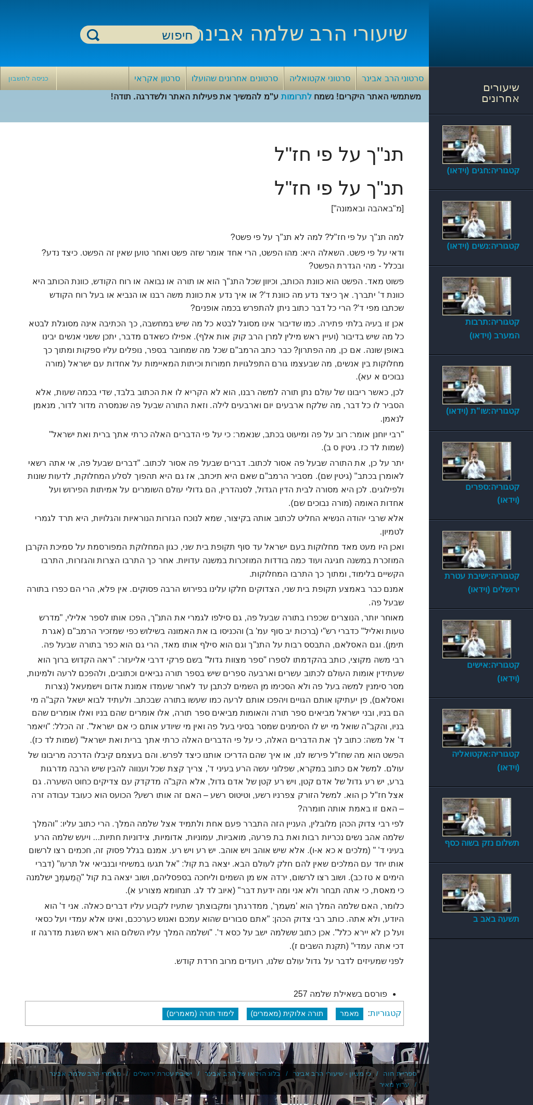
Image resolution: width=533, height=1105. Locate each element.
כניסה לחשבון (28, 78)
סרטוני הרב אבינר (393, 78)
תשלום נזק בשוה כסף (482, 843)
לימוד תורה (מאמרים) (200, 1013)
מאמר (349, 1013)
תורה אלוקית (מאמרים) (287, 1013)
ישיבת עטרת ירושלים (162, 1073)
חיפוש (93, 34)
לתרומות (296, 96)
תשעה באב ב (496, 919)
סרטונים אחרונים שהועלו (235, 78)
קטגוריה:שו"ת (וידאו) (482, 411)
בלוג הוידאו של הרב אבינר (243, 1073)
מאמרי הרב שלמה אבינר (85, 1073)
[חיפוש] (146, 35)
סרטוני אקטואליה (319, 78)
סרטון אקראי (157, 78)
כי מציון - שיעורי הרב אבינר (332, 1073)
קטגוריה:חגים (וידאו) (483, 170)
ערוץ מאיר (394, 1084)
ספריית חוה (399, 1073)
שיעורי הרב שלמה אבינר (300, 33)
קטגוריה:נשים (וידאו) (483, 246)
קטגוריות (385, 1013)
